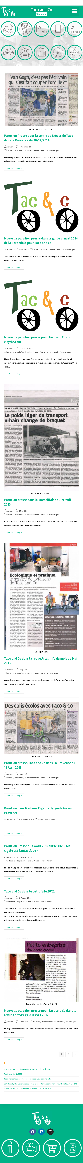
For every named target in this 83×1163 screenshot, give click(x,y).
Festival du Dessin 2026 (13, 1074)
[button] (74, 11)
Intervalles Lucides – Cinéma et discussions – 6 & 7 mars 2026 (27, 1089)
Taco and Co (41, 9)
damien (10, 147)
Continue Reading (15, 167)
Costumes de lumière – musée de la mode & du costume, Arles (27, 1079)
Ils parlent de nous (32, 150)
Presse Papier (54, 150)
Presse (43, 150)
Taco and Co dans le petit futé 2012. (29, 891)
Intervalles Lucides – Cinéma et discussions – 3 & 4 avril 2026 (27, 1069)
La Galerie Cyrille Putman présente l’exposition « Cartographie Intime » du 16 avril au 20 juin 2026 (41, 1084)
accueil (10, 150)
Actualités (19, 150)
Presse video (66, 352)
